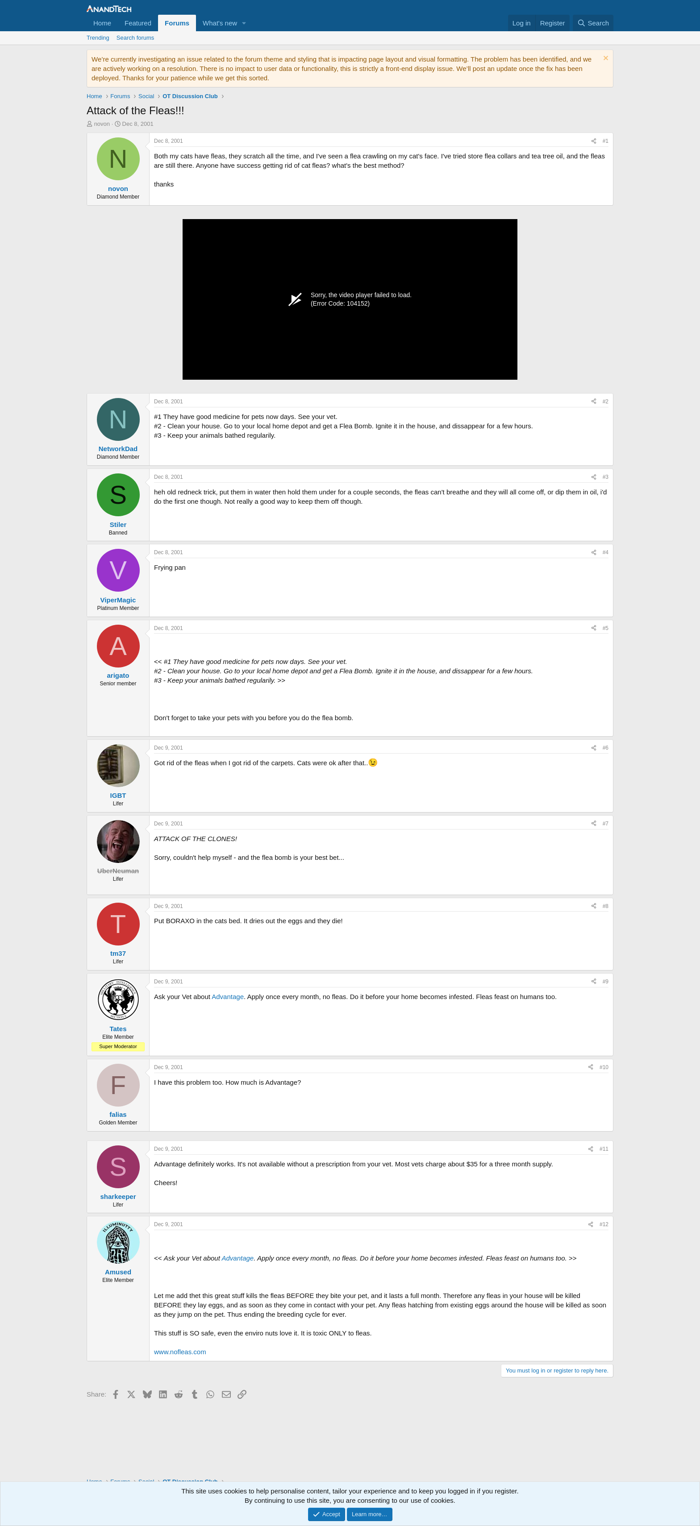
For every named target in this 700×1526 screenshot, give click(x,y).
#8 (605, 906)
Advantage (228, 996)
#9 (605, 982)
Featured (138, 23)
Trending (98, 37)
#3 (605, 477)
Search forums (135, 37)
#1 (605, 141)
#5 (605, 628)
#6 (605, 748)
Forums (177, 23)
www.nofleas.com (180, 1352)
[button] (244, 23)
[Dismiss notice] (604, 59)
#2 (605, 401)
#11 (604, 1149)
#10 (604, 1067)
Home (102, 23)
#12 (604, 1224)
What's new (220, 23)
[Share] (594, 141)
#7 (605, 824)
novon (102, 123)
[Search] (593, 23)
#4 (605, 552)
